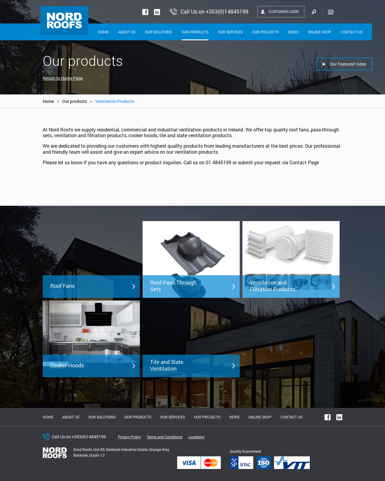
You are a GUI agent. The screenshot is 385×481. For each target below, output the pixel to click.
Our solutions (158, 31)
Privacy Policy (129, 436)
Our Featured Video (348, 64)
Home (103, 31)
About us (70, 417)
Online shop (319, 31)
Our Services (230, 31)
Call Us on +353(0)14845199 (79, 436)
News (293, 31)
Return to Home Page (63, 78)
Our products (74, 101)
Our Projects (265, 31)
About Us (126, 31)
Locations (196, 436)
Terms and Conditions (164, 436)
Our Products (195, 31)
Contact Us (351, 31)
